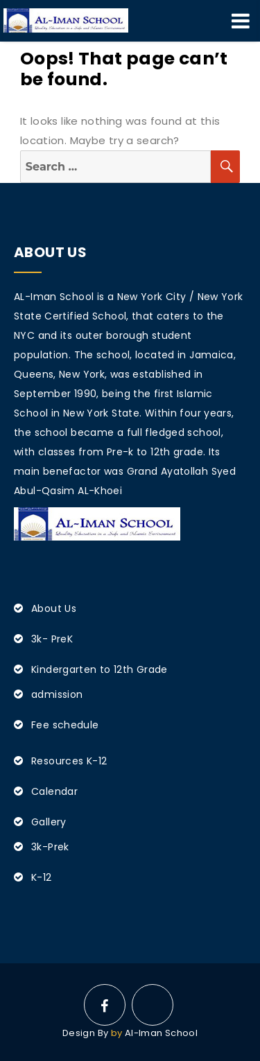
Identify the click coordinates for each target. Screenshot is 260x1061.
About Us (53, 608)
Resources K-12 (69, 761)
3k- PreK (52, 639)
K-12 (41, 877)
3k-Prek (50, 847)
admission (57, 694)
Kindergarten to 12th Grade (99, 669)
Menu (241, 21)
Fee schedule (65, 725)
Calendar (54, 791)
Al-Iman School (161, 1033)
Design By (85, 1033)
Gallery (49, 822)
